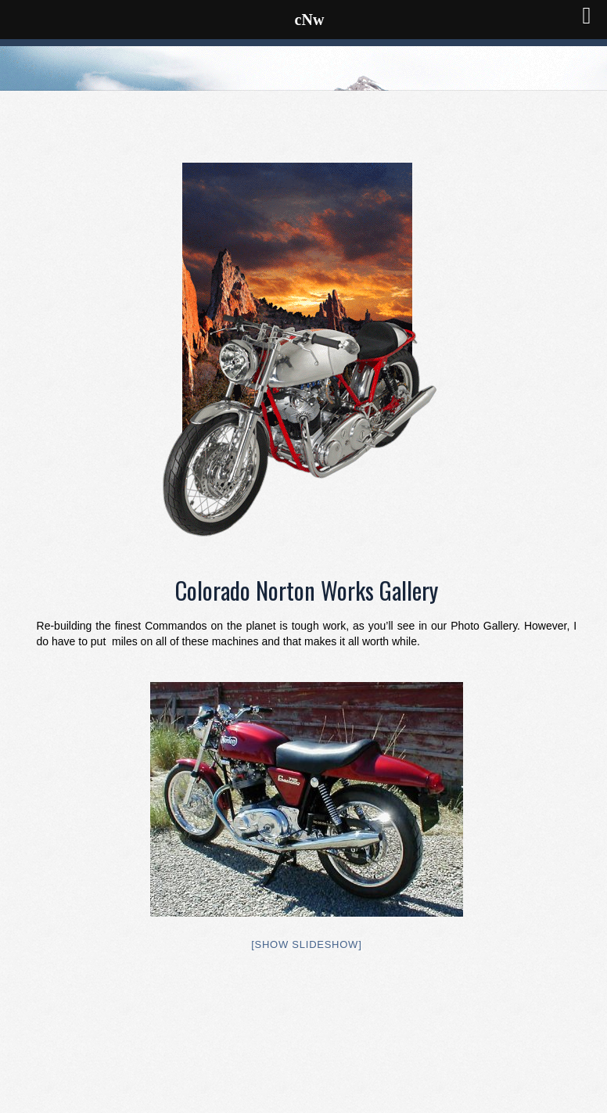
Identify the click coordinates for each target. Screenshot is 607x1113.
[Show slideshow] (306, 944)
